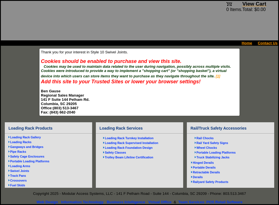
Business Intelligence (126, 202)
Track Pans (18, 175)
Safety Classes (115, 152)
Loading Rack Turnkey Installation (129, 138)
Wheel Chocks (206, 147)
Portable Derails (204, 167)
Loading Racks (21, 142)
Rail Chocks (205, 138)
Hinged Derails (203, 162)
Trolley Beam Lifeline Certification (129, 157)
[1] (218, 76)
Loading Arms (20, 166)
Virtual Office (160, 202)
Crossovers (18, 180)
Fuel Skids (17, 185)
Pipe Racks (18, 151)
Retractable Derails (206, 172)
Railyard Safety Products (210, 182)
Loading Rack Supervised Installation (131, 143)
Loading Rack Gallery (25, 137)
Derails (198, 177)
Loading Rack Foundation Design (128, 147)
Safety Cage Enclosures (27, 156)
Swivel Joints (19, 171)
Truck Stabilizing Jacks (212, 157)
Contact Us (268, 43)
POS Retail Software (224, 202)
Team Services (191, 202)
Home (247, 43)
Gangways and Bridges (26, 147)
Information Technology (82, 202)
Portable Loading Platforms (29, 161)
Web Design (47, 202)
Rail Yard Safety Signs (212, 143)
